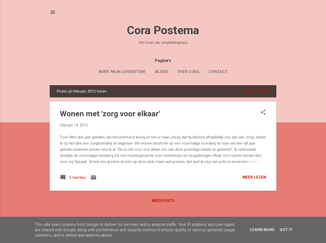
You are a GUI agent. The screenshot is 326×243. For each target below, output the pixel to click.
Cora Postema (163, 30)
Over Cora (188, 71)
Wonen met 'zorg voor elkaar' (110, 113)
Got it (286, 229)
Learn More (262, 229)
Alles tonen (256, 91)
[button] (263, 112)
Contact (218, 71)
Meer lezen (254, 177)
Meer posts (163, 201)
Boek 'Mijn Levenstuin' (122, 71)
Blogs (161, 71)
